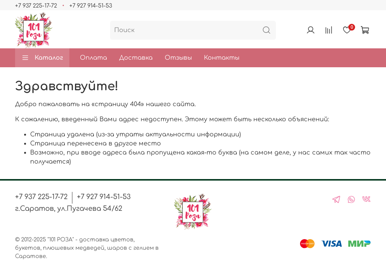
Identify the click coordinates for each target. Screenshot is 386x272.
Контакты (221, 57)
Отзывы (178, 57)
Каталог (42, 58)
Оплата (93, 57)
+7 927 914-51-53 (90, 6)
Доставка (136, 57)
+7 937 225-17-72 (36, 6)
